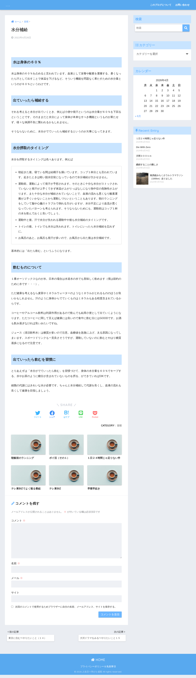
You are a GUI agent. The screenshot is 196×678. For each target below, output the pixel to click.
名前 (15, 564)
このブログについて (160, 4)
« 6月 (138, 116)
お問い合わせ (182, 4)
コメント (18, 521)
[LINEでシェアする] (81, 411)
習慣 (119, 422)
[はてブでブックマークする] (66, 411)
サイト (15, 594)
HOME (98, 663)
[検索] (186, 28)
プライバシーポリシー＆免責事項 (98, 669)
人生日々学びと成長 (23, 5)
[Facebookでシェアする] (52, 411)
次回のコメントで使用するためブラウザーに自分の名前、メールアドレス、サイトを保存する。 (66, 608)
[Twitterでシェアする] (38, 411)
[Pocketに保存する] (95, 411)
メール (17, 579)
